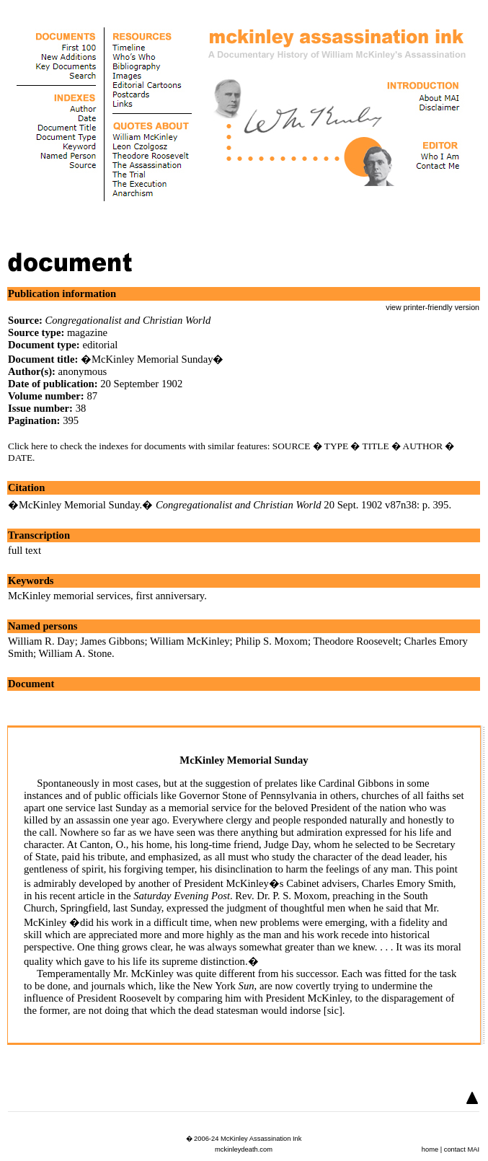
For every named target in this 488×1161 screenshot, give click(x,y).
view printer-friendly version (432, 307)
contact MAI (461, 1149)
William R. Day (41, 641)
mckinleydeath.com (243, 1149)
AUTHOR (423, 446)
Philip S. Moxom (271, 641)
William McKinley (190, 641)
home (430, 1149)
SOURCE (291, 446)
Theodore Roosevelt (355, 641)
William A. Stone (75, 653)
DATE (20, 457)
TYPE (336, 446)
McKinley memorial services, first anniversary (106, 595)
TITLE (376, 446)
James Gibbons (112, 641)
